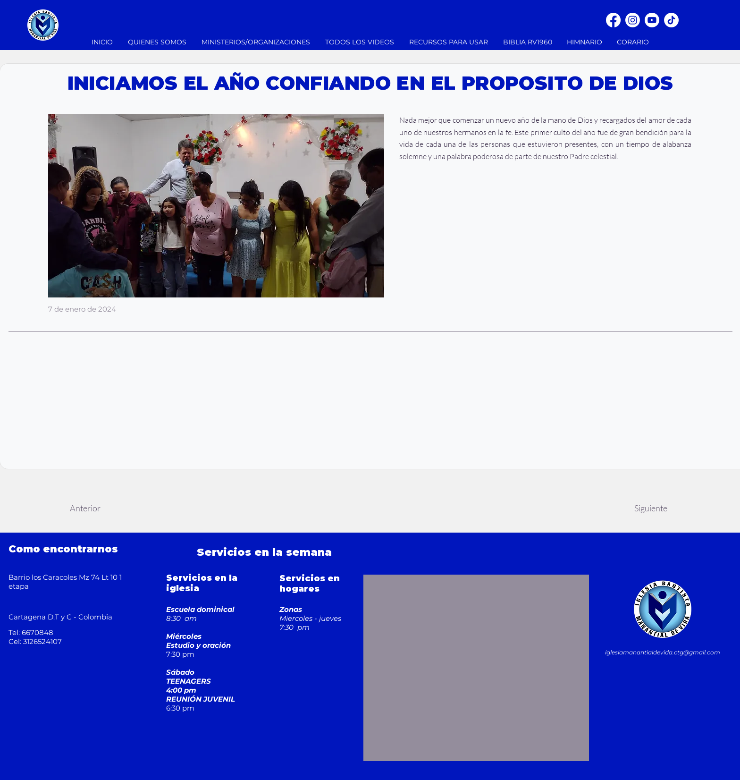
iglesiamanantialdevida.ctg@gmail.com (662, 652)
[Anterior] (85, 508)
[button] (256, 42)
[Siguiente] (651, 508)
